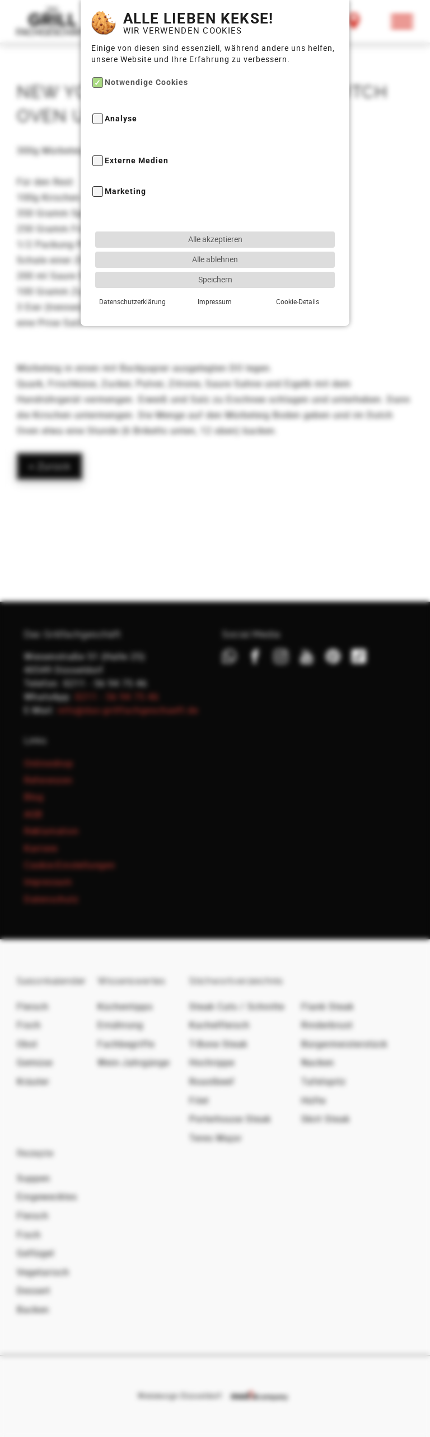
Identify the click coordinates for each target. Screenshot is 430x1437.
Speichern (215, 255)
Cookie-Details (297, 277)
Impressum (215, 277)
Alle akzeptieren (215, 215)
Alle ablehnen (215, 235)
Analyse (121, 96)
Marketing (125, 168)
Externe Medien (137, 137)
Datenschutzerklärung (132, 277)
